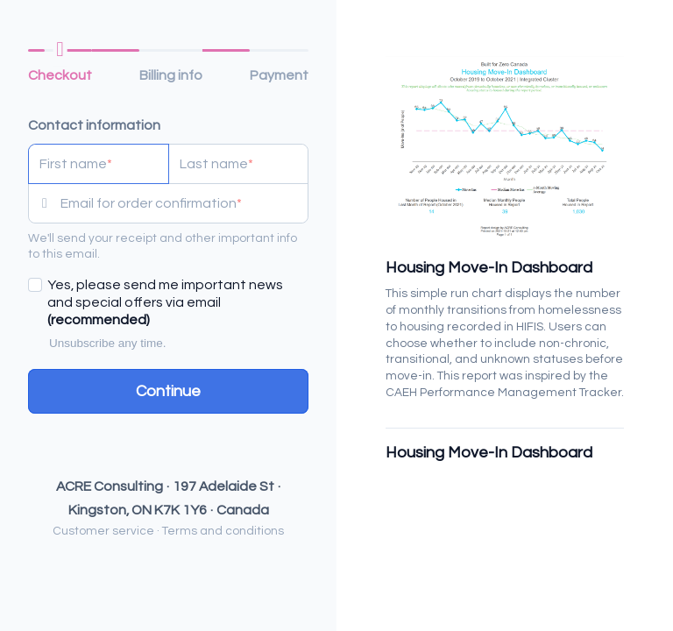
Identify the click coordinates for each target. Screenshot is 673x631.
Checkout (60, 75)
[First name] (98, 164)
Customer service (103, 531)
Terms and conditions (223, 531)
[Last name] (238, 164)
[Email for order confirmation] (184, 203)
